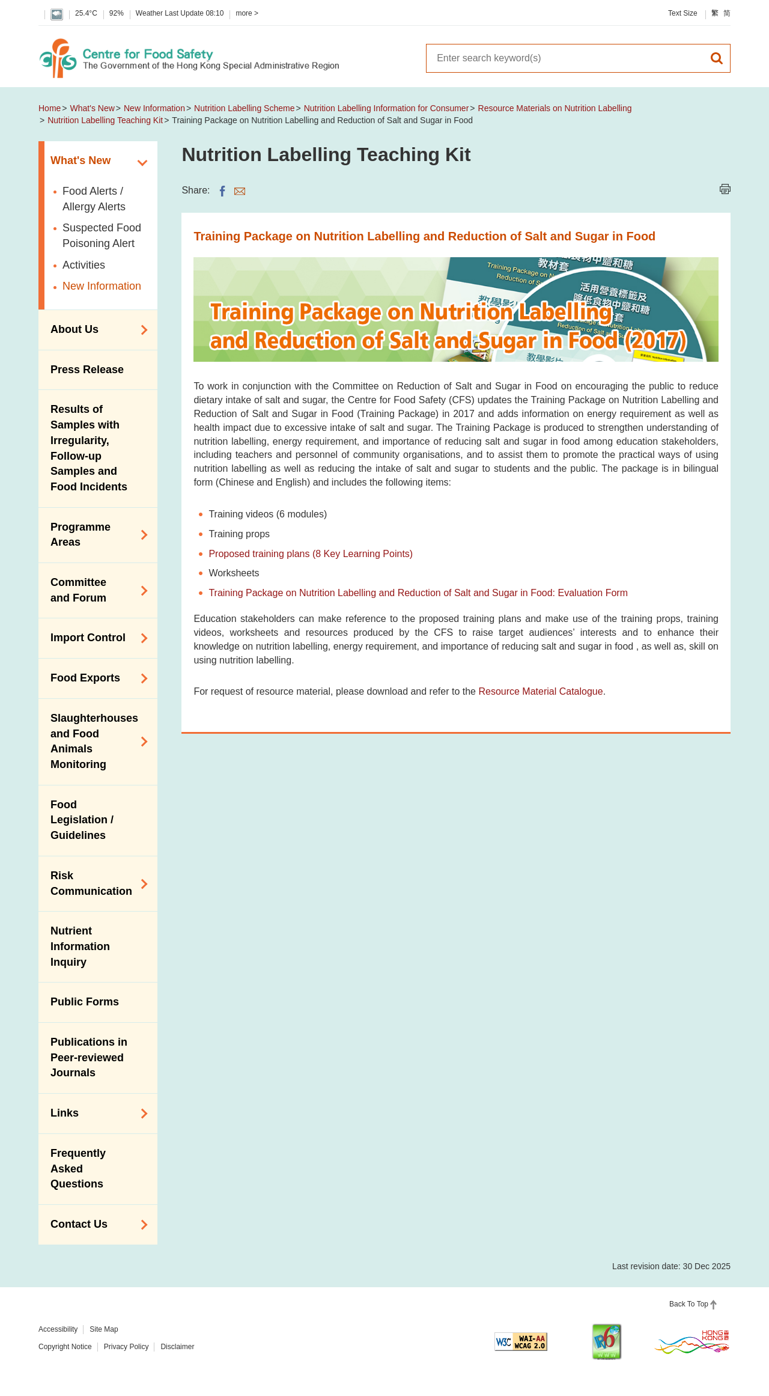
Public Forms (84, 1002)
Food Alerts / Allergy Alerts (94, 199)
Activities (83, 265)
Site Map (104, 1329)
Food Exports (94, 678)
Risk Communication (94, 883)
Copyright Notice (65, 1347)
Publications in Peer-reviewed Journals (88, 1057)
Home (49, 108)
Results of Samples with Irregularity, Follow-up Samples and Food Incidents (88, 448)
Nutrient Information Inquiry (80, 946)
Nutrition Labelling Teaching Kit (105, 120)
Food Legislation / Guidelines (82, 820)
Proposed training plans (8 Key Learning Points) (310, 554)
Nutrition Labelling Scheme (244, 108)
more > (247, 13)
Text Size (683, 13)
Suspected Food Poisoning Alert (101, 235)
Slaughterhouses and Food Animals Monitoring (94, 741)
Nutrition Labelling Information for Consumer (386, 108)
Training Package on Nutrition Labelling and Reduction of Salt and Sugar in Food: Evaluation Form (418, 593)
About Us (94, 330)
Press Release (87, 370)
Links (94, 1114)
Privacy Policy (126, 1347)
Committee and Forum (94, 590)
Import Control (94, 638)
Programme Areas (94, 535)
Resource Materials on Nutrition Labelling (555, 108)
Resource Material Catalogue (540, 691)
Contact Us (94, 1225)
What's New (92, 108)
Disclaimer (177, 1347)
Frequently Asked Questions (78, 1168)
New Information (154, 108)
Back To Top (688, 1304)
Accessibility (58, 1329)
